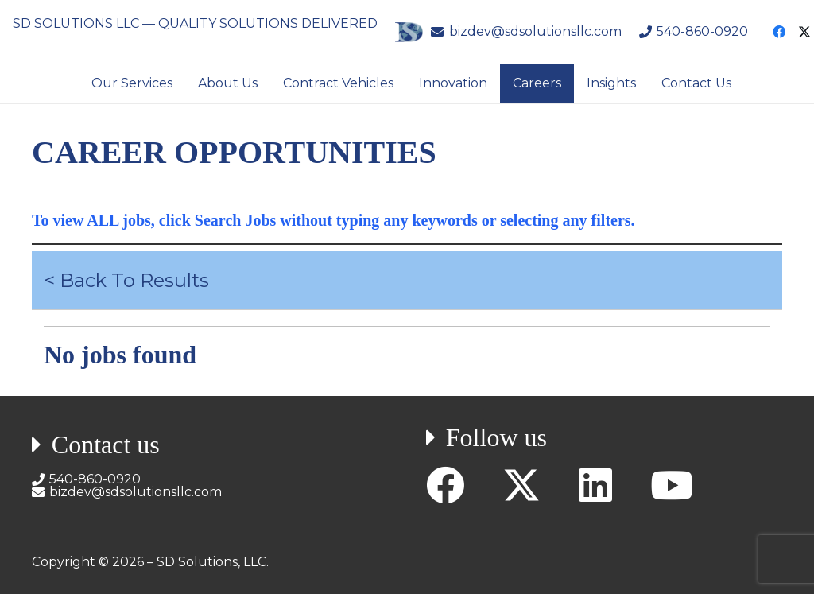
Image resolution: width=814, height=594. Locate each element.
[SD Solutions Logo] (408, 32)
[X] (521, 485)
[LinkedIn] (595, 485)
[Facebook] (779, 32)
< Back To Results (126, 280)
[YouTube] (671, 485)
